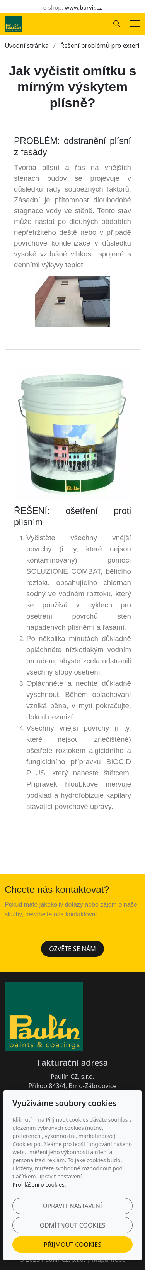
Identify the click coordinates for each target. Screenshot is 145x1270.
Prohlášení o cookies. (39, 1184)
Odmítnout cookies (72, 1225)
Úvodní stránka (27, 45)
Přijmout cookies (72, 1244)
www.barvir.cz (83, 7)
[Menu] (135, 23)
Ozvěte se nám (72, 948)
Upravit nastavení (72, 1206)
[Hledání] (116, 24)
